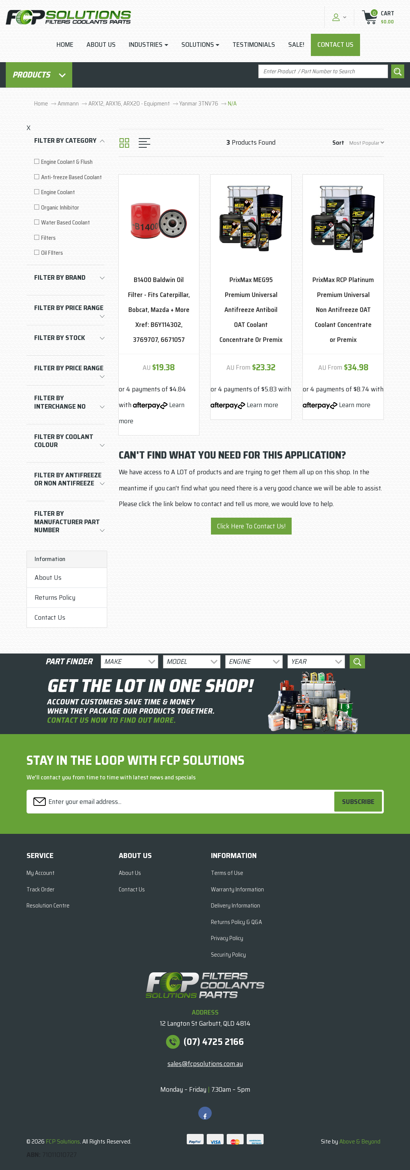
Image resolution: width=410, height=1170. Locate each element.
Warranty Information (237, 889)
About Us (101, 44)
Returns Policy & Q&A (236, 922)
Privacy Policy (227, 938)
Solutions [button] (197, 44)
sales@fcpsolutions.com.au (205, 1063)
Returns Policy (55, 597)
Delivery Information (235, 905)
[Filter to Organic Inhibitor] (69, 207)
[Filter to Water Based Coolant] (69, 222)
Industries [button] (146, 44)
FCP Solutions (63, 1141)
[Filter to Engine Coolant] (69, 192)
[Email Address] (181, 802)
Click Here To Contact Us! (251, 526)
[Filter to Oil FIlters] (69, 253)
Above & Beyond (359, 1141)
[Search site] (397, 71)
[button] (338, 17)
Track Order (41, 889)
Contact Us (335, 44)
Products (39, 74)
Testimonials (253, 44)
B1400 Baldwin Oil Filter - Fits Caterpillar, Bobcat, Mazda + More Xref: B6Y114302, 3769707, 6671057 (159, 310)
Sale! (296, 44)
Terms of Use (227, 873)
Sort (338, 142)
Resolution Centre (48, 905)
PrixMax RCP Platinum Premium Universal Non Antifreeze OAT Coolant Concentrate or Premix (343, 310)
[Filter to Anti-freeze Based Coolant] (69, 177)
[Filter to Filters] (69, 238)
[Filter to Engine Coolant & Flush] (69, 162)
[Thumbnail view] (124, 143)
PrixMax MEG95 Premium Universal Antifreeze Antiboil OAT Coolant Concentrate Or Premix (250, 310)
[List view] (144, 143)
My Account (41, 873)
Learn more (262, 404)
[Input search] (323, 71)
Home (64, 44)
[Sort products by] (366, 142)
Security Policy (228, 954)
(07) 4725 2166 (214, 1042)
